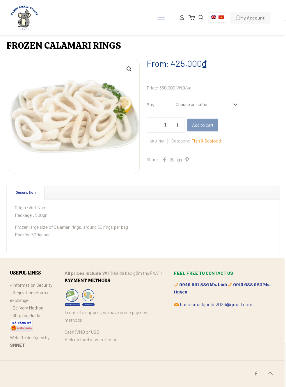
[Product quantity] (165, 125)
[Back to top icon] (270, 373)
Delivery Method (28, 307)
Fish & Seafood (206, 140)
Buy (150, 104)
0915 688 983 (247, 285)
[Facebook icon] (256, 373)
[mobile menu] (161, 17)
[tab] (26, 192)
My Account (250, 18)
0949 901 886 (194, 285)
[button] (129, 69)
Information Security (32, 285)
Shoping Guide (26, 315)
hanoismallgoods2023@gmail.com (216, 304)
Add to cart (203, 125)
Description (25, 192)
